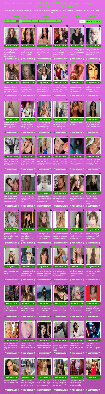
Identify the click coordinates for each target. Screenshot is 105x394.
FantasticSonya (90, 182)
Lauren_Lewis (25, 213)
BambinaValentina (26, 150)
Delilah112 (56, 88)
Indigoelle (7, 213)
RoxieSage (7, 244)
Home (82, 21)
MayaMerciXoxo (58, 213)
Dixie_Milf (40, 213)
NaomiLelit (40, 150)
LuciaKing (89, 88)
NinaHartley (89, 26)
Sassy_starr (56, 150)
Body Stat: (12, 40)
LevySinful (7, 182)
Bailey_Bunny (8, 88)
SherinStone (73, 182)
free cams (93, 379)
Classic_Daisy (90, 244)
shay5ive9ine (57, 275)
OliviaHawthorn (57, 26)
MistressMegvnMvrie (43, 275)
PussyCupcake (57, 57)
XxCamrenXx (24, 88)
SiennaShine (89, 306)
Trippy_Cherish (90, 337)
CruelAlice (56, 337)
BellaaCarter (24, 337)
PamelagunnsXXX (26, 275)
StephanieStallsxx (91, 57)
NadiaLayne (73, 213)
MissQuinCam (74, 244)
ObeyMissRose (8, 26)
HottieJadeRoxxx (26, 57)
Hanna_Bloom (74, 275)
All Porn (76, 16)
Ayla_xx (39, 26)
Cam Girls (64, 16)
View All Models (10, 21)
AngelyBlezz (8, 337)
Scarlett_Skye (74, 306)
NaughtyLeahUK (58, 182)
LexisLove (40, 182)
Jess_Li (23, 306)
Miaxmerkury (73, 88)
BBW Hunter (91, 16)
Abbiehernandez (41, 337)
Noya (87, 275)
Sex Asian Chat (45, 16)
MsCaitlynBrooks (42, 88)
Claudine (55, 119)
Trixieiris (23, 244)
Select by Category (93, 21)
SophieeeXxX (90, 119)
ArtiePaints (73, 57)
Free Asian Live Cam (19, 16)
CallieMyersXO (74, 119)
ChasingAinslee (41, 119)
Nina (5, 306)
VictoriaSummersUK (27, 26)
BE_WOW (7, 275)
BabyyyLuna (40, 306)
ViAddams (7, 150)
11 (49, 21)
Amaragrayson (57, 306)
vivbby (39, 244)
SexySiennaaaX (90, 213)
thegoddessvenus (9, 119)
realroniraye (73, 150)
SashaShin (89, 150)
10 (46, 21)
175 (56, 21)
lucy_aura (7, 57)
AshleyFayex (24, 182)
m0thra (72, 26)
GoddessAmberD (26, 119)
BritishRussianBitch (43, 57)
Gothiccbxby (57, 244)
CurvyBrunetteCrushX (76, 337)
